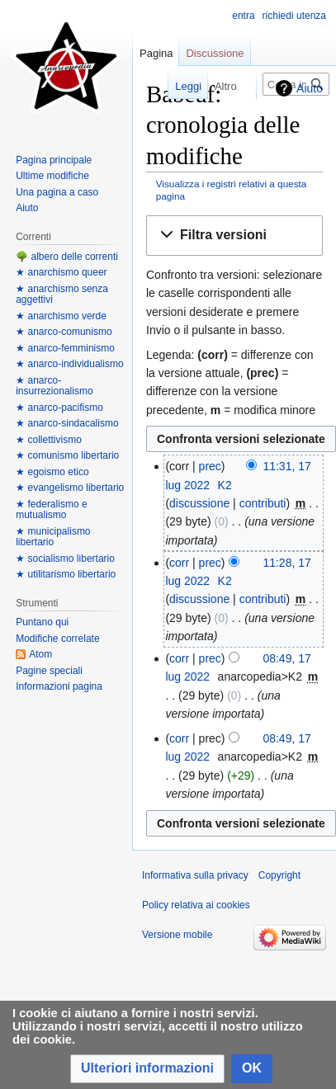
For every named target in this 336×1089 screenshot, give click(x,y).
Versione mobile (177, 934)
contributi (262, 503)
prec (210, 466)
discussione (199, 503)
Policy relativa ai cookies (196, 905)
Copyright (279, 875)
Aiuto (309, 88)
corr (179, 562)
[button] (234, 235)
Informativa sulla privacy (195, 875)
